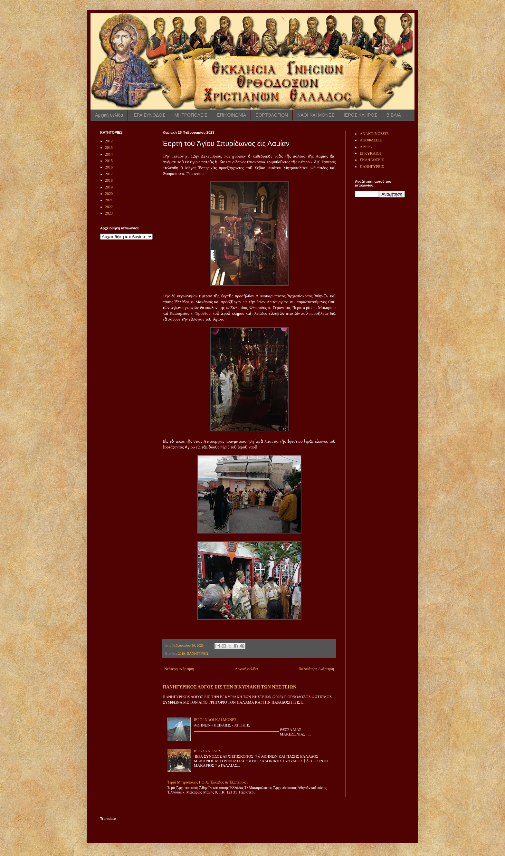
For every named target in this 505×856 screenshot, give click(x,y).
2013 (109, 147)
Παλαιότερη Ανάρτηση (316, 669)
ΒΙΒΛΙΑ (393, 115)
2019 (181, 653)
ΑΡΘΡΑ (366, 147)
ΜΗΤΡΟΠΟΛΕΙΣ (191, 115)
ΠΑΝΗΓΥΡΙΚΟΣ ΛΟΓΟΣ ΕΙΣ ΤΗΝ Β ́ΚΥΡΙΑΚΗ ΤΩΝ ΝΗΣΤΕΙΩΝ (229, 686)
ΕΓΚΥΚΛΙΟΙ (370, 153)
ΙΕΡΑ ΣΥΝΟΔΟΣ (148, 115)
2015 (109, 161)
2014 (109, 154)
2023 (109, 213)
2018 (109, 180)
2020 (109, 193)
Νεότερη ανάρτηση (179, 669)
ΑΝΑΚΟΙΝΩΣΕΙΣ (374, 133)
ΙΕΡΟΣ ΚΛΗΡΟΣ (360, 115)
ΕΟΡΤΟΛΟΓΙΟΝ (271, 115)
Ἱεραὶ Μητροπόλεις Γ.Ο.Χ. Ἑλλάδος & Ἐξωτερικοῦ (207, 782)
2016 (109, 167)
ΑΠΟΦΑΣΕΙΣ (371, 140)
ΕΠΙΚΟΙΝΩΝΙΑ (231, 115)
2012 (109, 141)
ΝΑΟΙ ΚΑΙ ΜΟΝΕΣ (315, 115)
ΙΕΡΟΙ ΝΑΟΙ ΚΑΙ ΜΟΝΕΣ (215, 719)
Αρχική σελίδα (109, 115)
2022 (109, 207)
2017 (109, 174)
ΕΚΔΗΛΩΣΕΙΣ (372, 160)
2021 (109, 200)
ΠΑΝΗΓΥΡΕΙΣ (198, 653)
